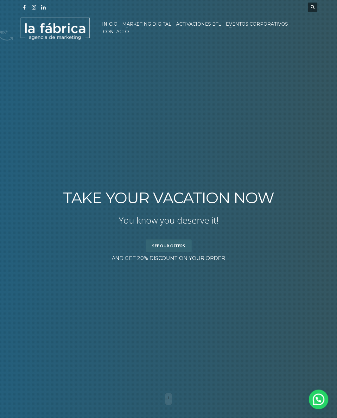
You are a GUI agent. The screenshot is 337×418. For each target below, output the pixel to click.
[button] (320, 404)
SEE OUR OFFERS (168, 246)
